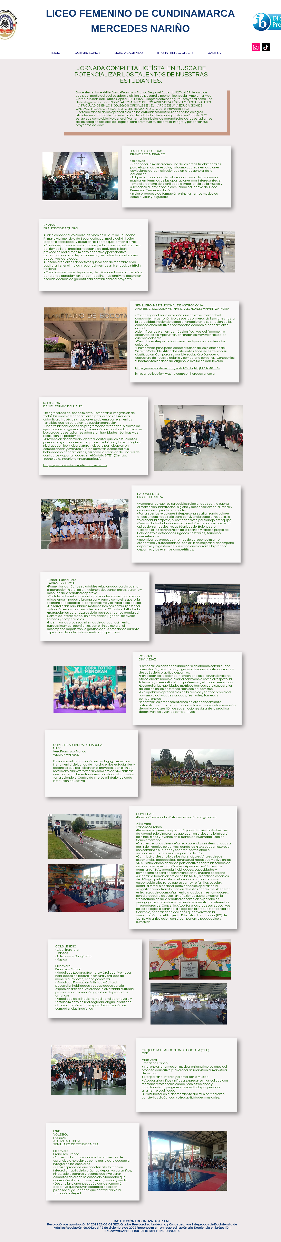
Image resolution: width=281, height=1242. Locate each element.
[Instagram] (256, 47)
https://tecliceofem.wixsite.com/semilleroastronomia (175, 373)
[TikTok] (266, 47)
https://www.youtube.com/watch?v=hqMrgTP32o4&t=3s (177, 368)
